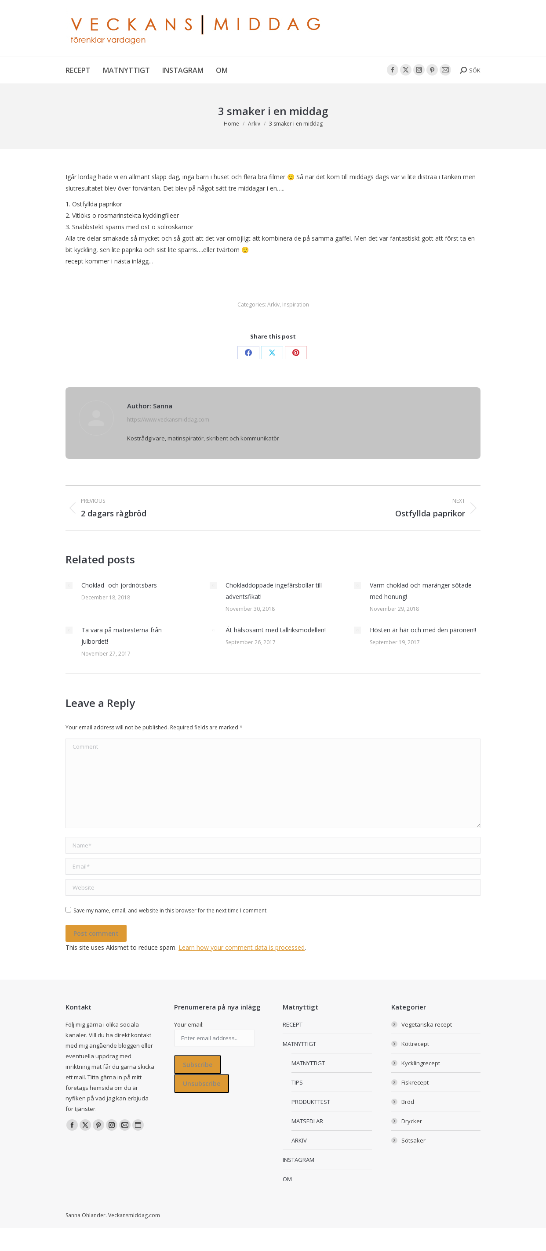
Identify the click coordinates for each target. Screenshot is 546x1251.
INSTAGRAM (298, 1160)
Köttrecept (415, 1044)
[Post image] (69, 585)
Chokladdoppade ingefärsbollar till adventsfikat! (274, 591)
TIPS (297, 1082)
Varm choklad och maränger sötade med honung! (421, 591)
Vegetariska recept (426, 1024)
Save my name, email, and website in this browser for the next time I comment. (170, 910)
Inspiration (295, 304)
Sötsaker (413, 1140)
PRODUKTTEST (310, 1102)
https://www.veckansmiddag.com (168, 419)
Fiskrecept (415, 1082)
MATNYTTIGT (299, 1044)
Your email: (189, 1024)
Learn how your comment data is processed (241, 947)
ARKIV (299, 1140)
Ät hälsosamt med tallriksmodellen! (276, 630)
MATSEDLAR (307, 1121)
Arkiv (273, 304)
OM (287, 1179)
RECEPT (292, 1024)
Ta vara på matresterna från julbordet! (121, 635)
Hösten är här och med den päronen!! (423, 630)
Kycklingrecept (420, 1063)
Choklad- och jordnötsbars (119, 585)
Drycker (411, 1121)
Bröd (407, 1102)
